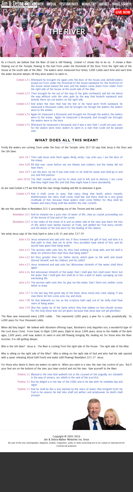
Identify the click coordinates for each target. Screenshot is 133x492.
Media (51, 4)
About (104, 4)
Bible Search (121, 4)
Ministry (89, 4)
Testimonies (68, 4)
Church (37, 4)
